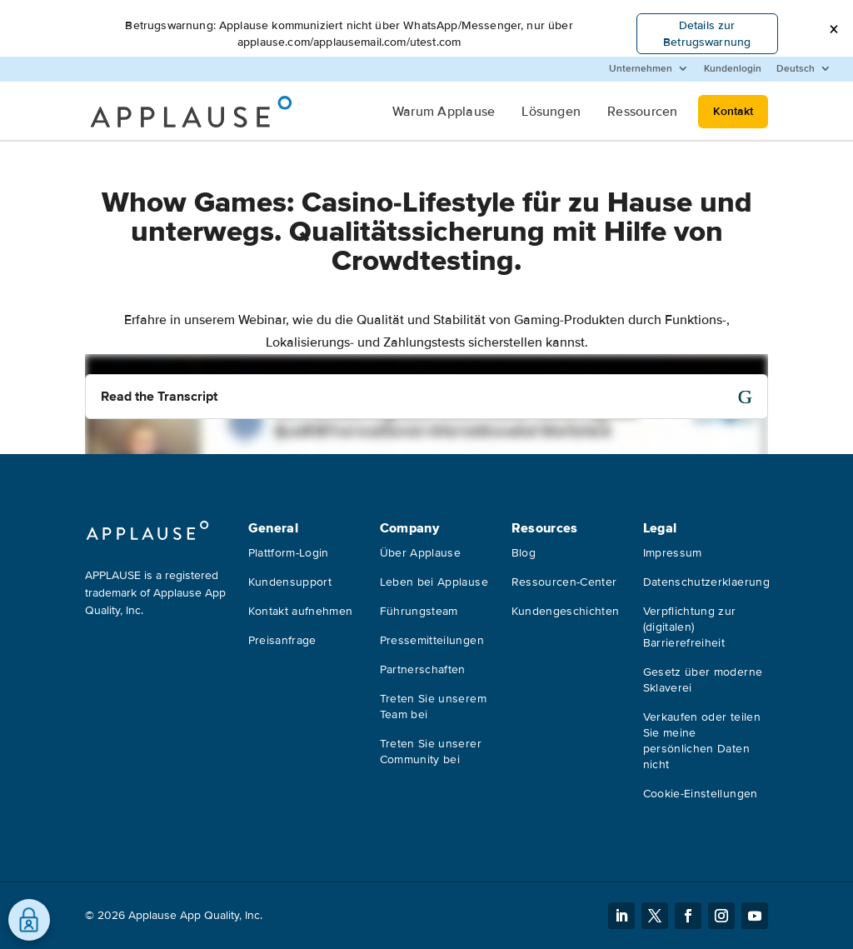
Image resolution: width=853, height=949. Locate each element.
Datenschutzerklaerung (706, 582)
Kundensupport (290, 582)
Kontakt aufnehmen (300, 611)
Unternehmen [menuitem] (640, 68)
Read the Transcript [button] (159, 396)
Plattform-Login (288, 553)
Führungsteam (419, 611)
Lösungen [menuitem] (551, 111)
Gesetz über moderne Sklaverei (703, 680)
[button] (833, 30)
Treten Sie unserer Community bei (430, 752)
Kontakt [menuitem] (733, 111)
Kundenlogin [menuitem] (732, 68)
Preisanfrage (282, 640)
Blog (523, 553)
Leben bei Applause (434, 582)
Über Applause (420, 553)
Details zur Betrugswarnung (707, 33)
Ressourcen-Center (564, 582)
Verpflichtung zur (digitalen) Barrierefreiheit (689, 627)
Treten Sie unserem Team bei (433, 707)
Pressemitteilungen (432, 640)
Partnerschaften (423, 669)
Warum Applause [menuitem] (443, 111)
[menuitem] (803, 69)
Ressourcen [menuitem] (642, 111)
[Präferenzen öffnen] (29, 920)
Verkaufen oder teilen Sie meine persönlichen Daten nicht (702, 741)
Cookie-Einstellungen (700, 794)
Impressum (672, 553)
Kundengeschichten (565, 611)
